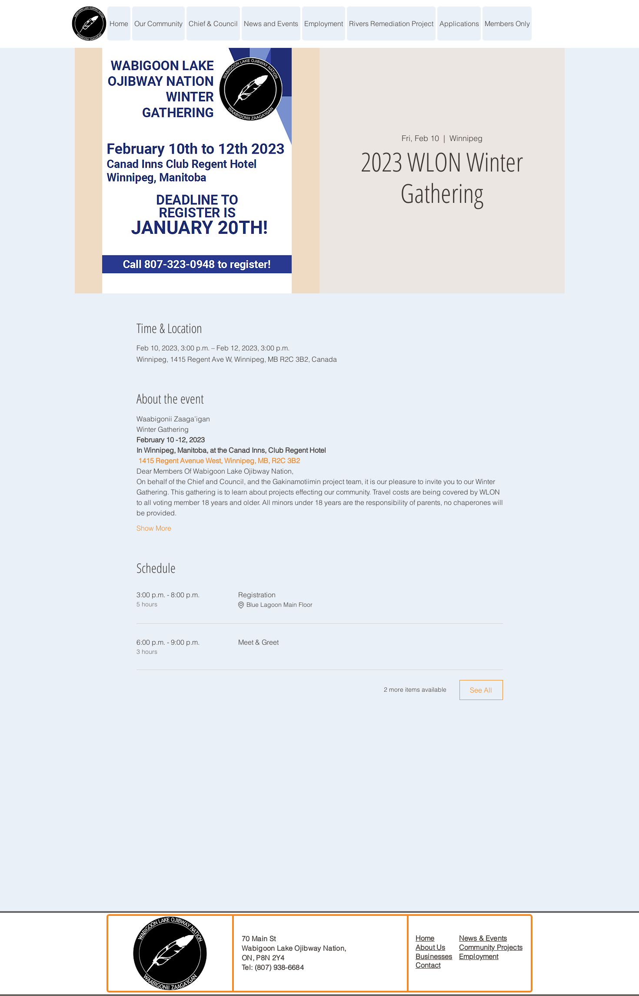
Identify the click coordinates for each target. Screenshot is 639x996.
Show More (153, 528)
